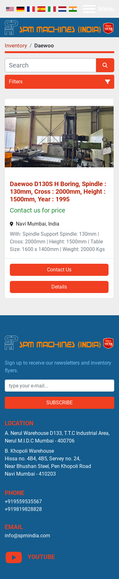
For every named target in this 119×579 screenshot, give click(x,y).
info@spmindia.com (27, 536)
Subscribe (59, 403)
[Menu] (89, 9)
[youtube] (59, 557)
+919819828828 (23, 509)
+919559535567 (23, 502)
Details (59, 287)
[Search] (50, 65)
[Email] (59, 386)
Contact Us (59, 270)
